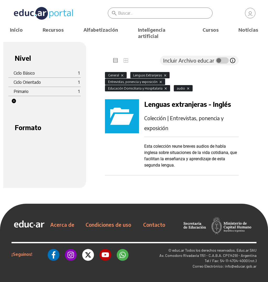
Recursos (53, 30)
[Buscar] (165, 13)
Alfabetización (100, 30)
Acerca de (62, 225)
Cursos (211, 30)
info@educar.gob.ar (240, 266)
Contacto (154, 225)
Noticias (248, 30)
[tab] (115, 60)
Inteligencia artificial (151, 33)
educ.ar (178, 250)
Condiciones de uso (108, 225)
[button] (13, 101)
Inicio (16, 30)
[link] (250, 13)
